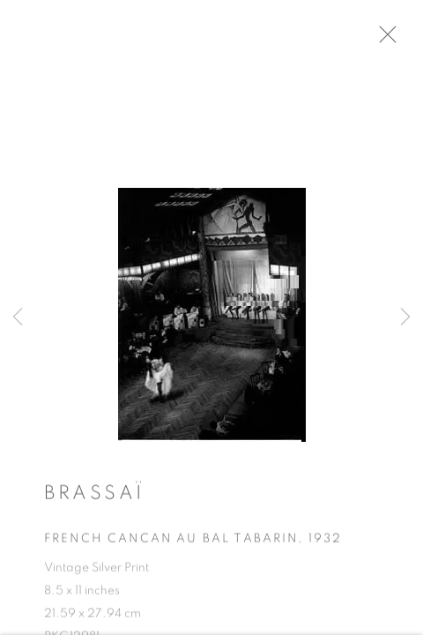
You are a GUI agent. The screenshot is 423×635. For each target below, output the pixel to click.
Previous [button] (17, 317)
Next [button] (405, 317)
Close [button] (404, 39)
